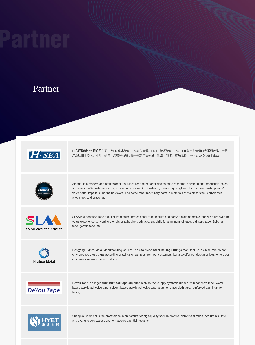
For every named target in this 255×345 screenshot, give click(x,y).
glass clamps (188, 188)
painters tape (202, 221)
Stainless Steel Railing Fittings (161, 250)
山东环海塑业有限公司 (87, 150)
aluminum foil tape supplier (121, 283)
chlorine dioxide (192, 316)
